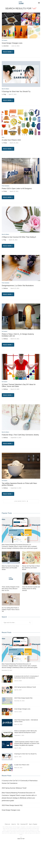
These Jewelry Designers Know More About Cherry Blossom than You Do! (10, 588)
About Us (13, 824)
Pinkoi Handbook (5, 185)
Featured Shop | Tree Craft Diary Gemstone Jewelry (20, 435)
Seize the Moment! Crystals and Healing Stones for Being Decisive (31, 588)
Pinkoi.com (7, 824)
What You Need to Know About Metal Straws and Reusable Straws (10, 567)
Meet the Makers (5, 88)
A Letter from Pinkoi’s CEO (11, 140)
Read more (8, 52)
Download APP (24, 824)
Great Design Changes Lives (12, 43)
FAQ (18, 824)
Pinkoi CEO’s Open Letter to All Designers (17, 188)
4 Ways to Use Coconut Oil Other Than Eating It (19, 237)
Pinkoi (5, 143)
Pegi (4, 94)
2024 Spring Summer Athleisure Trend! (25, 687)
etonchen (6, 46)
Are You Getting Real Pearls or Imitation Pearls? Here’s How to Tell (10, 609)
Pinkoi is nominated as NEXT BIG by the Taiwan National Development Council (25, 731)
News (3, 137)
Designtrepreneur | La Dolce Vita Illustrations (18, 285)
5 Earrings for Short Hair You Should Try (16, 91)
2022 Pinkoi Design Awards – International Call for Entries (26, 720)
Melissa (5, 288)
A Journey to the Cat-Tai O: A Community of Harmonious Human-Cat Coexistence (26, 677)
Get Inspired (4, 40)
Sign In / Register (33, 824)
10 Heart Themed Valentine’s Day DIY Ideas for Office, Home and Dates (19, 385)
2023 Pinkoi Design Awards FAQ (23, 698)
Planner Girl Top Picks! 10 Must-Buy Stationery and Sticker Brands (31, 567)
